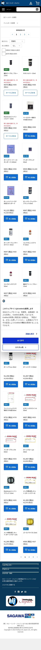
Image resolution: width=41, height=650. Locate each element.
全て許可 (20, 340)
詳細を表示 (30, 334)
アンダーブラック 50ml (28, 161)
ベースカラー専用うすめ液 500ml (29, 118)
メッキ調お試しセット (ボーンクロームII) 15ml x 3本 (10, 535)
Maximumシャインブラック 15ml (10, 492)
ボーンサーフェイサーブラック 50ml (30, 202)
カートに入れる (11, 93)
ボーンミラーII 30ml (29, 367)
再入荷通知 (30, 135)
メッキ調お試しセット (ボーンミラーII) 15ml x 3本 (29, 493)
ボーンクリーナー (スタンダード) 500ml (10, 161)
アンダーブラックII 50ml (10, 451)
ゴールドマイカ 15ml (30, 533)
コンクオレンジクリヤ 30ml (29, 244)
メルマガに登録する (8, 585)
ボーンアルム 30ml (10, 367)
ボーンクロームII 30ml (28, 451)
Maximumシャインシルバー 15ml (10, 118)
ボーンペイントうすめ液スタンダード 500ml (10, 203)
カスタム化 (20, 347)
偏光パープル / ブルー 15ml (11, 74)
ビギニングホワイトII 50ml (30, 409)
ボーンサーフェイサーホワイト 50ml (11, 244)
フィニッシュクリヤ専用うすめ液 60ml (10, 409)
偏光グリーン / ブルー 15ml (30, 285)
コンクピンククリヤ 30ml (10, 285)
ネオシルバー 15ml (29, 73)
